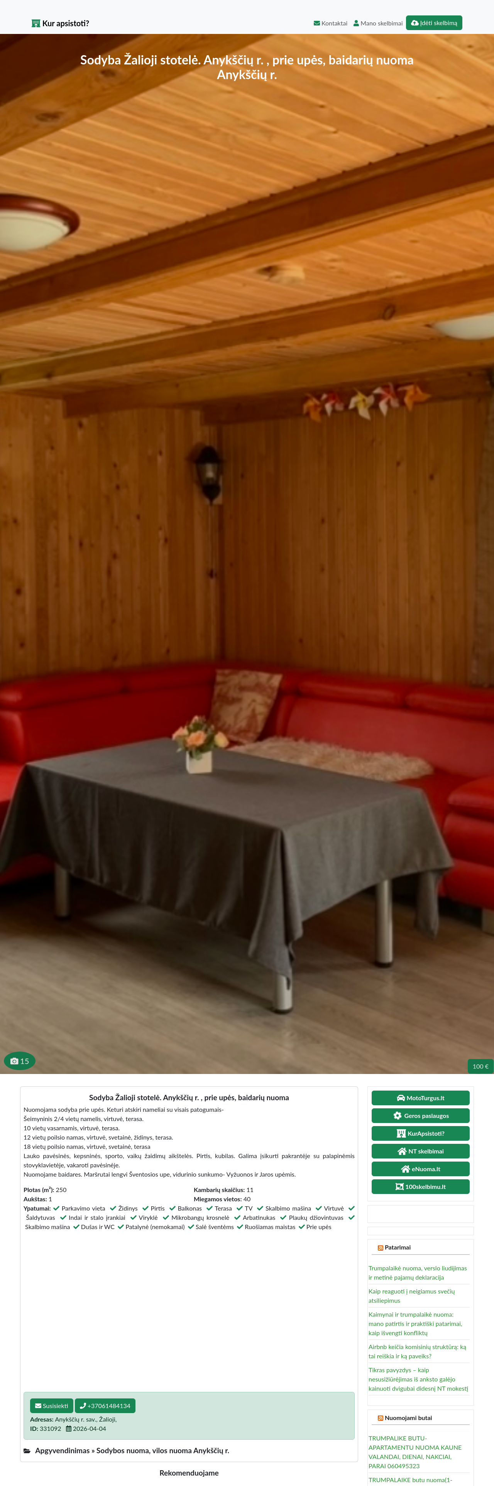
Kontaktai (330, 23)
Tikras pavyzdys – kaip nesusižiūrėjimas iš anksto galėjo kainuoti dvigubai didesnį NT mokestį (418, 1379)
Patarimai (398, 1247)
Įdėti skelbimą (434, 22)
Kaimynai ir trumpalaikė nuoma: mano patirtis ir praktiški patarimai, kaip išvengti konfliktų (415, 1323)
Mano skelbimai (378, 23)
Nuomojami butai (408, 1417)
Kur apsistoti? (60, 23)
